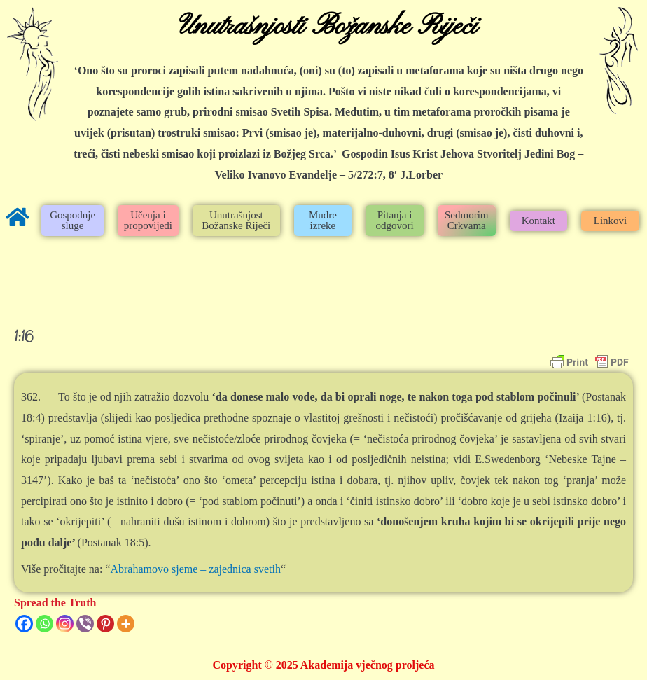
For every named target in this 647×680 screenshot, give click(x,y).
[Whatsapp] (44, 623)
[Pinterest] (105, 623)
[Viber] (85, 623)
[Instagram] (65, 623)
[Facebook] (24, 623)
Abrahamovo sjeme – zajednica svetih (195, 569)
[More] (125, 623)
